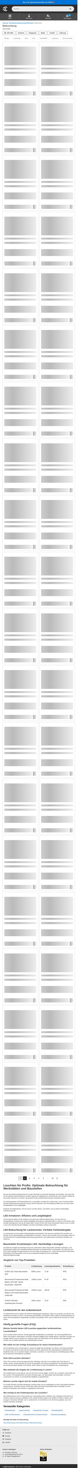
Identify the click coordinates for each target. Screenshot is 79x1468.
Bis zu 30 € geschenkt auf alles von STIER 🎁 (38, 2)
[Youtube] (6, 1436)
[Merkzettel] (48, 16)
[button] (10, 16)
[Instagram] (7, 1439)
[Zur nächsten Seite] (57, 1178)
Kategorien (32, 33)
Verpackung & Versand (40, 1410)
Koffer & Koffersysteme (12, 1414)
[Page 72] (52, 1178)
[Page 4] (39, 1178)
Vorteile (52, 33)
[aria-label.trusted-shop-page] (43, 1457)
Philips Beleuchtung (35, 1423)
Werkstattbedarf (10, 1410)
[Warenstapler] (67, 16)
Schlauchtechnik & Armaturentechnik (35, 1414)
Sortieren (21, 33)
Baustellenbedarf (57, 1410)
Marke (43, 33)
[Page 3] (34, 1178)
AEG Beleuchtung (9, 1423)
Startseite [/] (5, 23)
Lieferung (62, 33)
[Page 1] (25, 1178)
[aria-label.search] (70, 9)
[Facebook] (7, 1433)
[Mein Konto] (29, 16)
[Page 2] (29, 1178)
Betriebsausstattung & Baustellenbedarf (21, 23)
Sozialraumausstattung (58, 1414)
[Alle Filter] (9, 33)
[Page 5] (43, 1178)
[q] (43, 8)
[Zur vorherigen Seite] (20, 1178)
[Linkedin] (6, 1442)
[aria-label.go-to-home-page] (5, 11)
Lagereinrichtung (24, 1410)
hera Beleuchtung (22, 1423)
